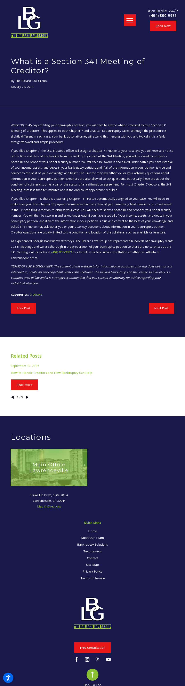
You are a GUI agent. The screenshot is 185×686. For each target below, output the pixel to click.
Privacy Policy (92, 571)
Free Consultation (92, 647)
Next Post (161, 308)
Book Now (163, 26)
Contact (92, 558)
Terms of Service (92, 578)
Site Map (92, 564)
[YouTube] (108, 659)
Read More (24, 385)
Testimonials (92, 551)
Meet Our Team (92, 538)
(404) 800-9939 (163, 16)
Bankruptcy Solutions (92, 544)
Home (92, 531)
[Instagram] (87, 659)
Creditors (36, 294)
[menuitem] (92, 531)
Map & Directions (49, 506)
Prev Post (23, 308)
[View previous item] (12, 397)
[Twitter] (98, 659)
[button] (8, 678)
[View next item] (27, 397)
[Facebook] (76, 659)
